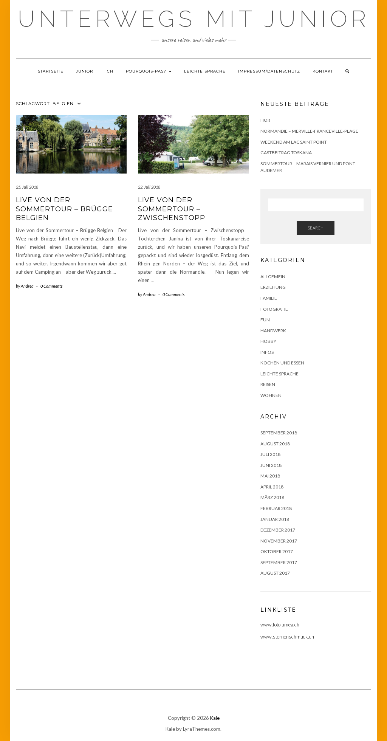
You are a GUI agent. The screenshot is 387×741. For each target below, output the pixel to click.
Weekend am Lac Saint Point (293, 142)
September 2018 (278, 433)
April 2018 (271, 487)
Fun (265, 319)
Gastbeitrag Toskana (286, 152)
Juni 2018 (271, 465)
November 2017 (278, 541)
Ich (109, 71)
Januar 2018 (274, 519)
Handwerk (273, 330)
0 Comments (51, 286)
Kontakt (323, 71)
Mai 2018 (270, 476)
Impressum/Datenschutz (269, 71)
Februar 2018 (276, 508)
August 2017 (275, 573)
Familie (268, 298)
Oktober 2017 (276, 551)
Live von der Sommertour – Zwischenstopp (171, 209)
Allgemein (272, 276)
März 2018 (272, 497)
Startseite (50, 71)
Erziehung (273, 287)
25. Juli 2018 (27, 186)
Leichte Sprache (205, 71)
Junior (84, 71)
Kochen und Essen (282, 363)
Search (316, 227)
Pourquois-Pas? (149, 71)
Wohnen (271, 395)
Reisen (267, 384)
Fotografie (274, 309)
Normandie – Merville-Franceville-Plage (309, 131)
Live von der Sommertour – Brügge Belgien (64, 209)
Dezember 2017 (277, 530)
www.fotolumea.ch (279, 625)
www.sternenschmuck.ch (287, 637)
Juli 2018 (270, 454)
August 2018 (275, 443)
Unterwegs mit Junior (194, 19)
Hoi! (265, 120)
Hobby (268, 341)
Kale (215, 718)
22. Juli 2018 (149, 186)
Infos (267, 352)
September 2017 (278, 562)
